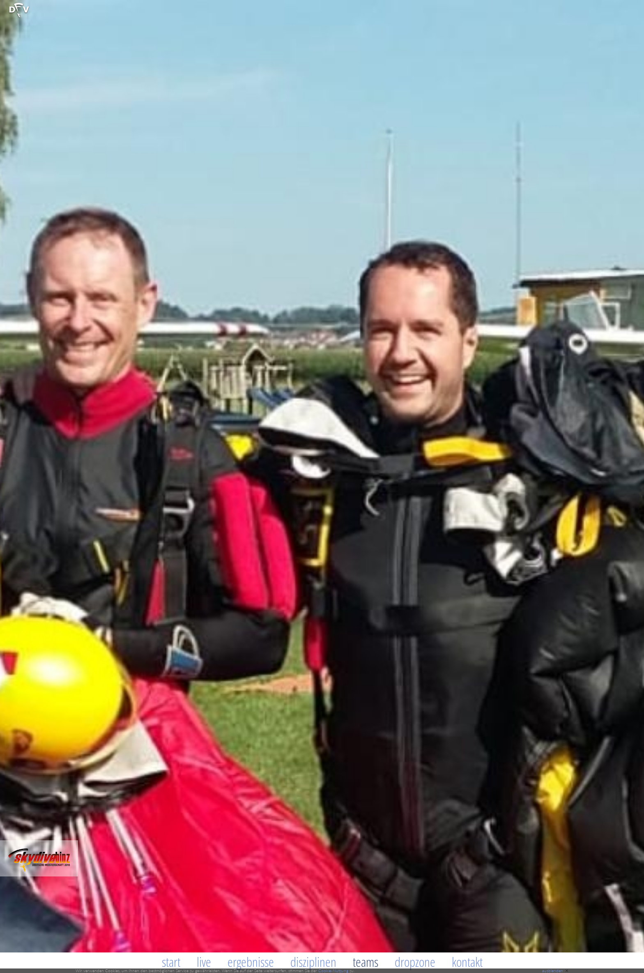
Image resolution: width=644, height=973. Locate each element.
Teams (365, 962)
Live (204, 962)
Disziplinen (313, 962)
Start (171, 962)
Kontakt (467, 962)
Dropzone (415, 962)
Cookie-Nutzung (333, 970)
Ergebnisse (251, 962)
